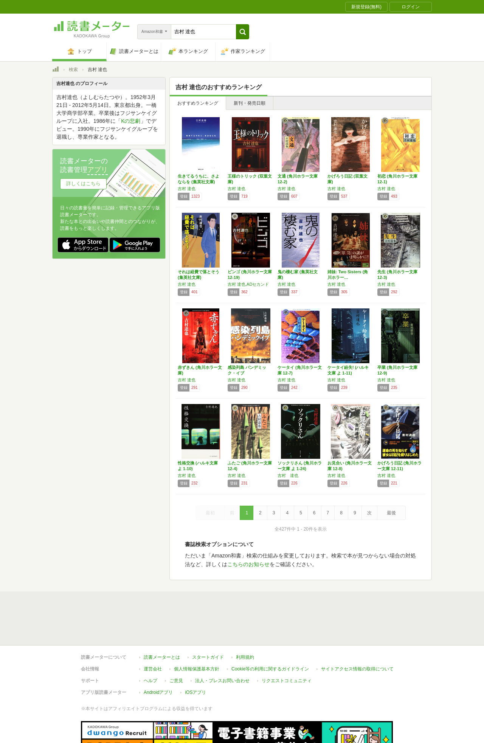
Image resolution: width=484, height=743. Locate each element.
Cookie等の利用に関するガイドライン (270, 634)
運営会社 (153, 634)
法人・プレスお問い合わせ (222, 646)
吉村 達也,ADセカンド (248, 284)
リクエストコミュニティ (287, 646)
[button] (242, 31)
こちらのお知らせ (248, 564)
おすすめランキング (197, 103)
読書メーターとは (162, 622)
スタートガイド (208, 622)
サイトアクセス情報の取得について (357, 634)
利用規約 (245, 622)
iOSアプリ (195, 657)
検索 (73, 69)
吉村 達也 (186, 188)
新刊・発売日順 (249, 103)
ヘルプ (150, 646)
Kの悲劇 (130, 121)
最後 (391, 512)
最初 (210, 512)
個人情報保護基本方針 (196, 634)
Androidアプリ (158, 657)
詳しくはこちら (83, 183)
